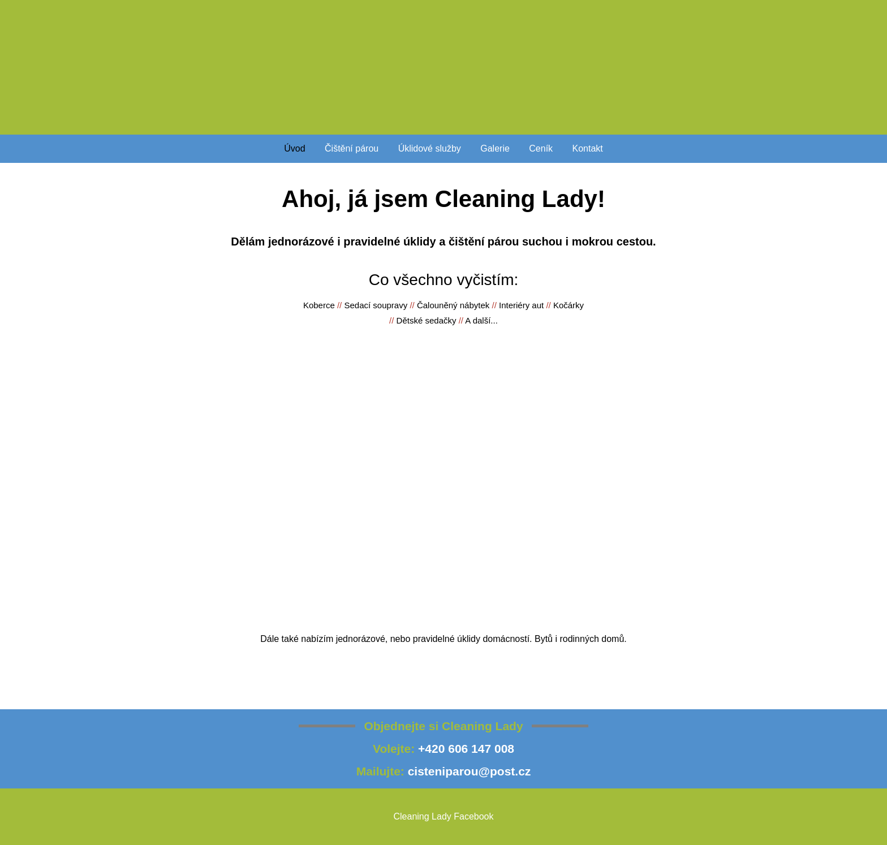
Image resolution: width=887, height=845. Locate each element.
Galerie (495, 148)
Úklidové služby (429, 148)
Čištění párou (351, 148)
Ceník (541, 148)
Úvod (294, 148)
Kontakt (587, 148)
